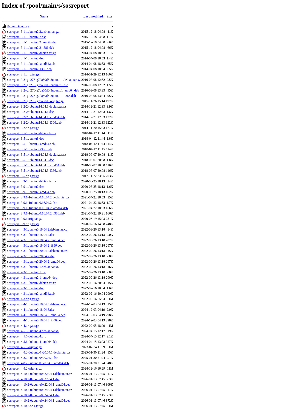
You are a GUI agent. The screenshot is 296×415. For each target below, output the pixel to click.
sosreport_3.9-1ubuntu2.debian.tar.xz (31, 181)
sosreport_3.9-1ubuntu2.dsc (25, 186)
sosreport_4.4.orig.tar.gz (23, 325)
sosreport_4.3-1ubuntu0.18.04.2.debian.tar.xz (37, 229)
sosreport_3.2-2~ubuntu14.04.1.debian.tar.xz (36, 106)
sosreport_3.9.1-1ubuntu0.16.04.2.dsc (32, 202)
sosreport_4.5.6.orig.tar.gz (24, 347)
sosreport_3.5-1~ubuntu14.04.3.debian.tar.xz (36, 154)
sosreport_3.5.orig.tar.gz (23, 176)
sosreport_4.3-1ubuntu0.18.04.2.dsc (30, 234)
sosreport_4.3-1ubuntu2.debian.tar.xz (31, 283)
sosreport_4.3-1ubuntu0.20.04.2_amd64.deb (36, 261)
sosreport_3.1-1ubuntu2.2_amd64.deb (32, 42)
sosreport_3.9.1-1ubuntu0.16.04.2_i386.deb (36, 213)
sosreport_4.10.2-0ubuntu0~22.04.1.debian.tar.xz (39, 374)
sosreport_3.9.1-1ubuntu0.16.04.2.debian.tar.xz (38, 197)
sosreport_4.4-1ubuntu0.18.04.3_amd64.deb (36, 315)
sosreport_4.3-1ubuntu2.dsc (25, 288)
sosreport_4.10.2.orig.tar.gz (25, 406)
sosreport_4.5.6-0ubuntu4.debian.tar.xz (33, 331)
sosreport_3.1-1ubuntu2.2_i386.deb (30, 47)
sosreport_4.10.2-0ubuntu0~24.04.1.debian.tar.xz (39, 390)
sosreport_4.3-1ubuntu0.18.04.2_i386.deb (34, 245)
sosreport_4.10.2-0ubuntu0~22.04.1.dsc (33, 379)
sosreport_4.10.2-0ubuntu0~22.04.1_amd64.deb (39, 384)
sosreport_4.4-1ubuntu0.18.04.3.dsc (30, 309)
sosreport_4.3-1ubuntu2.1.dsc (26, 272)
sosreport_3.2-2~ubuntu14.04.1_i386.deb (34, 122)
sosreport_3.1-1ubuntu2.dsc (25, 58)
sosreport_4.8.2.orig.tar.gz (24, 368)
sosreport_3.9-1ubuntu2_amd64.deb (31, 192)
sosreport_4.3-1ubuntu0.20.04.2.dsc (30, 256)
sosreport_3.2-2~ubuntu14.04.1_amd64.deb (36, 117)
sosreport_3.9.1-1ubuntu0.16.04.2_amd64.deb (37, 208)
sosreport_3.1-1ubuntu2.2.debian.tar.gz (33, 31)
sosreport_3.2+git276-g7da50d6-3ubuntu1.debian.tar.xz (44, 79)
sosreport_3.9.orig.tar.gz (23, 224)
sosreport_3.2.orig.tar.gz (23, 128)
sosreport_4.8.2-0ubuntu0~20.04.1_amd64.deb (38, 363)
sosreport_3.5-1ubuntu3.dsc (25, 138)
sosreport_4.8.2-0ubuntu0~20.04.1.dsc (32, 357)
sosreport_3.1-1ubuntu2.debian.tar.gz (31, 53)
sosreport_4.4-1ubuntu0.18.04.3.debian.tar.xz (37, 304)
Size (109, 16)
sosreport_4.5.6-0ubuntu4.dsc (26, 336)
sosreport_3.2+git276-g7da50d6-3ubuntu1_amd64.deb (43, 90)
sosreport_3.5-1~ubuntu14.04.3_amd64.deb (36, 165)
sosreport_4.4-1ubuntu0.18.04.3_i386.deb (34, 320)
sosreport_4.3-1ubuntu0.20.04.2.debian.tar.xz (37, 251)
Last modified (93, 16)
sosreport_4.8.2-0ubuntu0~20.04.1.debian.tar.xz (38, 352)
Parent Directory (18, 26)
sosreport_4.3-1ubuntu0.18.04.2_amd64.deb (36, 240)
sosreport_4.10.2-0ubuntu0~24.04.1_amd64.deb (39, 400)
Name (44, 16)
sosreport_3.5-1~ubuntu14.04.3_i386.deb (34, 170)
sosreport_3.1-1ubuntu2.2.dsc (26, 37)
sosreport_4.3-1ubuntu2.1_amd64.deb (32, 277)
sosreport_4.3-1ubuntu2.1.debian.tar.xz (33, 267)
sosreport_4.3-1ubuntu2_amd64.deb (31, 293)
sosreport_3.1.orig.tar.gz (23, 74)
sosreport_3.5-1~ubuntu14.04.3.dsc (30, 160)
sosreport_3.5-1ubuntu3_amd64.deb (31, 144)
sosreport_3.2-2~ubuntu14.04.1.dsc (30, 112)
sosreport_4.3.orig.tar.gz (23, 299)
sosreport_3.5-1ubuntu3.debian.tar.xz (31, 133)
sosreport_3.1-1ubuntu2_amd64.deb (31, 63)
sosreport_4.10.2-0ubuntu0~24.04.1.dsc (33, 395)
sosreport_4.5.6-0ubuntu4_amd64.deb (32, 341)
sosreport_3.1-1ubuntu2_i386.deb (29, 69)
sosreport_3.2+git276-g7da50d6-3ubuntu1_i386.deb (41, 95)
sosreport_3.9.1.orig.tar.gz (24, 218)
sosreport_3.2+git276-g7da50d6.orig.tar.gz (35, 101)
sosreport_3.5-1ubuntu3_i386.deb (29, 149)
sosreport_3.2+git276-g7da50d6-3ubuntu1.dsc (37, 85)
